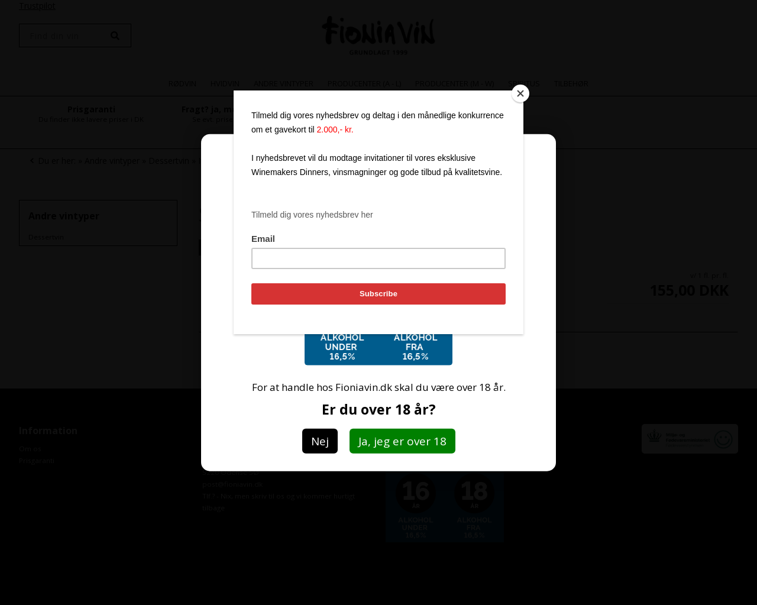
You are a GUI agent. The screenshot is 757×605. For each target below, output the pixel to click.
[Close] (520, 93)
